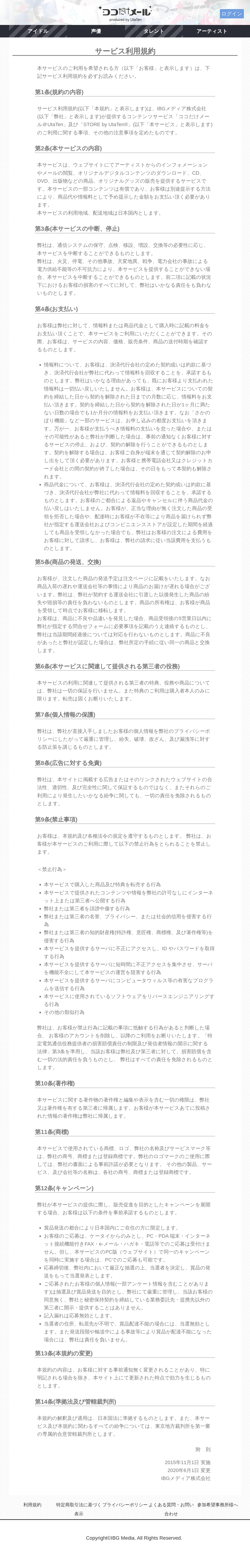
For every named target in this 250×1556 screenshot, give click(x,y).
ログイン (231, 14)
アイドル (38, 31)
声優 (96, 31)
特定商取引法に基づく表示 (78, 1509)
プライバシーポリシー (125, 1504)
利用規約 (32, 1504)
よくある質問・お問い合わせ (171, 1509)
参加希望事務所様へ (217, 1504)
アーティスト (212, 31)
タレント (154, 31)
